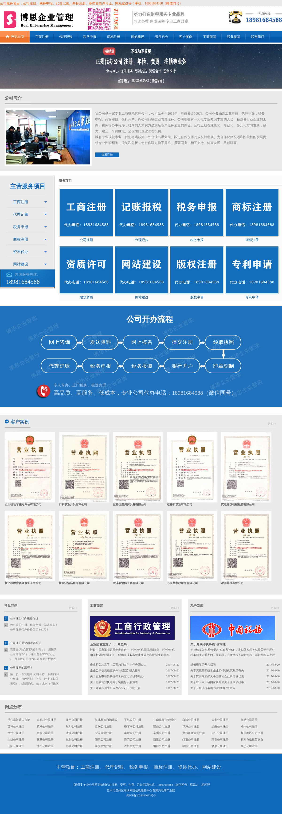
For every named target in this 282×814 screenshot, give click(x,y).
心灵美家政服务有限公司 (182, 583)
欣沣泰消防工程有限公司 (128, 583)
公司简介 (13, 98)
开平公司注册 (74, 719)
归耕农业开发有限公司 (73, 504)
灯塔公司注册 (190, 739)
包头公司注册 (74, 739)
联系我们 (257, 37)
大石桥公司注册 (46, 719)
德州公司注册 (45, 746)
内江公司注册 (220, 733)
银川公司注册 (74, 726)
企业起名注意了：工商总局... (109, 644)
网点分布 (13, 707)
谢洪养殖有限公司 (232, 583)
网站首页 (14, 35)
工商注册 (41, 37)
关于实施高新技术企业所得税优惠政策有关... (218, 670)
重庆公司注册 (103, 746)
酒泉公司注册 (220, 746)
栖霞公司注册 (190, 746)
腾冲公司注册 (45, 726)
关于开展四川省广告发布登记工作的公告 (115, 688)
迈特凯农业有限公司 (179, 504)
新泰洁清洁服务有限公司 (74, 583)
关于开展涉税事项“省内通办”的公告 (212, 688)
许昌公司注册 (132, 746)
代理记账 (65, 37)
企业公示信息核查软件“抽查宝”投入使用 (115, 670)
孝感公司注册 (249, 719)
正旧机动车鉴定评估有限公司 (23, 504)
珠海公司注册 (190, 726)
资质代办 (161, 37)
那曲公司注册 (220, 726)
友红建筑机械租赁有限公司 (238, 504)
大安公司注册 (220, 719)
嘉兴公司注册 (103, 726)
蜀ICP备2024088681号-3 (141, 795)
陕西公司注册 (161, 726)
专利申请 (252, 297)
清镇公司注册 (74, 733)
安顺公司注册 (45, 739)
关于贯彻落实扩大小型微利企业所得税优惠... (218, 676)
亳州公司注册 (161, 733)
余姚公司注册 (16, 739)
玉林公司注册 (132, 719)
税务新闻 (233, 37)
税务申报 (89, 37)
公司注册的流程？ (21, 667)
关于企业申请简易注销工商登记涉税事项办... (118, 676)
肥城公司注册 (74, 746)
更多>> (271, 423)
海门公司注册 (132, 739)
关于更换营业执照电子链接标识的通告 (114, 682)
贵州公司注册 (16, 733)
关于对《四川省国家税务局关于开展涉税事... (218, 682)
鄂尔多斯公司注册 (193, 733)
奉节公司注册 (45, 733)
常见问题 (10, 606)
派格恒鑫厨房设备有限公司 (130, 504)
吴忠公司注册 (249, 746)
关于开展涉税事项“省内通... (209, 644)
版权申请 (197, 297)
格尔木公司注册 (134, 726)
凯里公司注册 (161, 739)
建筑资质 (86, 297)
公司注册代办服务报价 (24, 618)
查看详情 (107, 154)
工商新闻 (209, 37)
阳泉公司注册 (103, 739)
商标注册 (113, 37)
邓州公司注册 (249, 726)
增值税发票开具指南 (203, 664)
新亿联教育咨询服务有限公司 (23, 583)
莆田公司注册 (161, 746)
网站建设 (137, 37)
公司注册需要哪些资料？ (25, 643)
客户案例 (185, 37)
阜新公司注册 (132, 733)
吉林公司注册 (16, 726)
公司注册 (86, 240)
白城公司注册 (190, 719)
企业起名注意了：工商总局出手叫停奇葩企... (118, 664)
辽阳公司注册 (16, 746)
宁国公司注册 (103, 733)
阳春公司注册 (220, 739)
